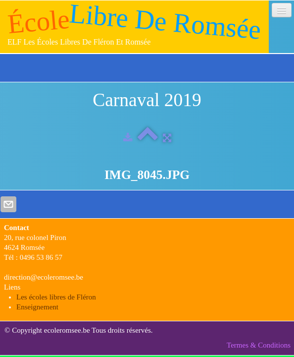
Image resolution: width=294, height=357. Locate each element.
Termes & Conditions (259, 345)
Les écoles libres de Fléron (56, 297)
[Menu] (282, 10)
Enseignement (37, 307)
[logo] (134, 26)
